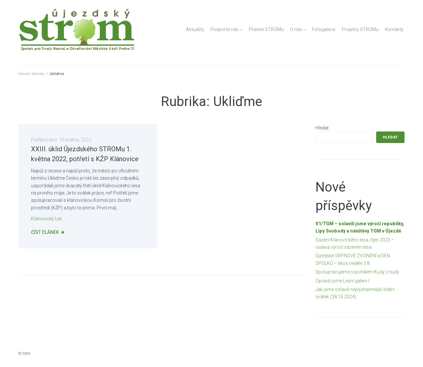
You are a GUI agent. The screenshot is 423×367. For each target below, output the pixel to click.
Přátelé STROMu (266, 29)
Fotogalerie (324, 29)
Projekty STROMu (360, 29)
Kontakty (394, 29)
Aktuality (195, 29)
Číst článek (45, 232)
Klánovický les (46, 218)
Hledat (322, 127)
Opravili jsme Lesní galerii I (342, 280)
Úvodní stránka (31, 74)
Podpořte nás (225, 29)
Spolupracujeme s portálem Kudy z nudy (357, 272)
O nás (296, 29)
